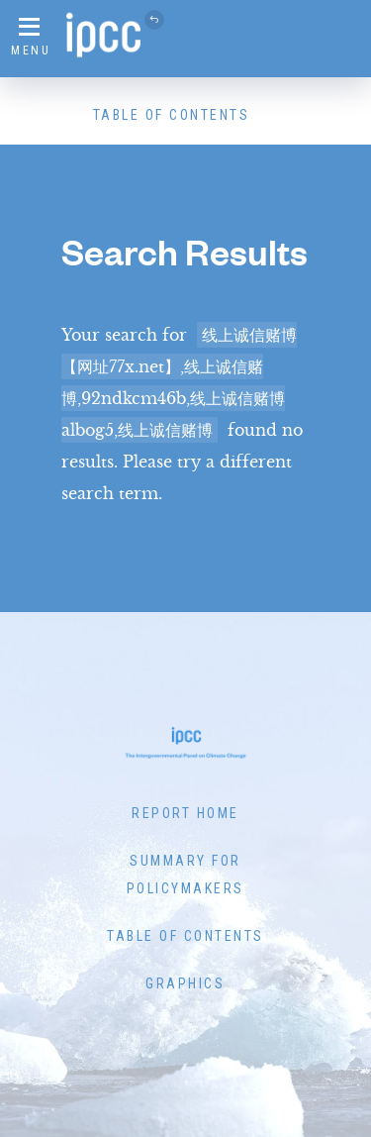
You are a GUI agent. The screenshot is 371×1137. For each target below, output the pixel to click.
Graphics (185, 983)
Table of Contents (171, 115)
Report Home (185, 813)
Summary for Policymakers (185, 874)
